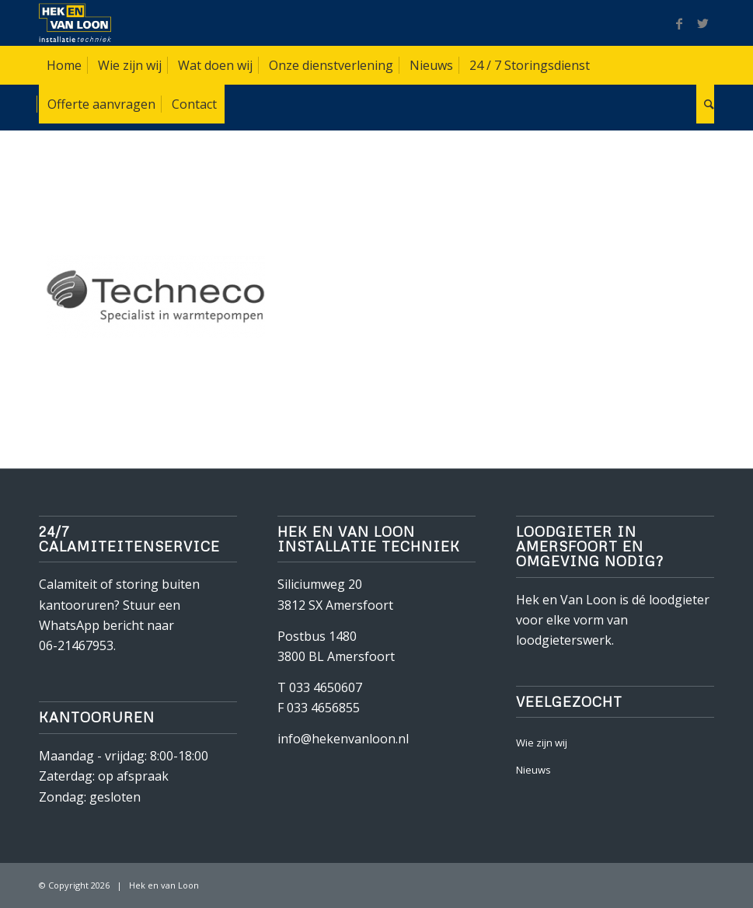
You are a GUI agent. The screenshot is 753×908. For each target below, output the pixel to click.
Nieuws (533, 770)
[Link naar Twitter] (702, 23)
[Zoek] (705, 104)
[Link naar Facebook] (679, 23)
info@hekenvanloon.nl (343, 738)
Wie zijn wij (541, 743)
